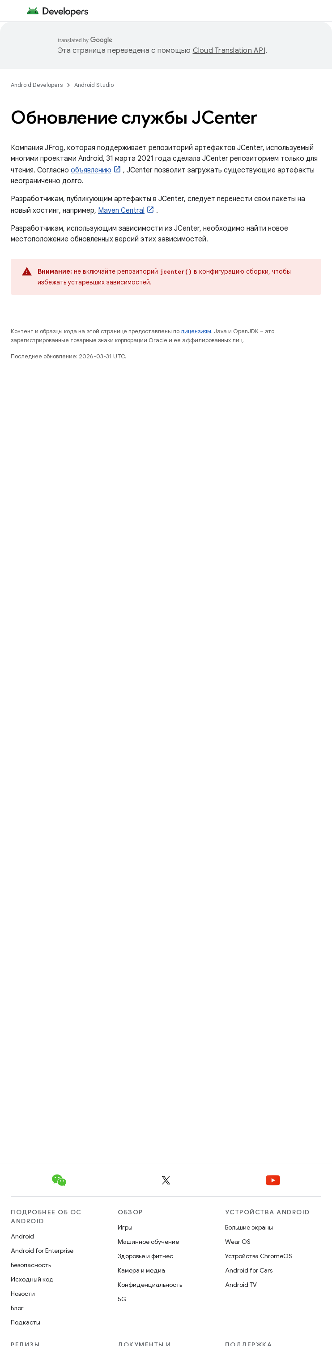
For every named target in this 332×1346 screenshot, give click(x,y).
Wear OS (238, 1242)
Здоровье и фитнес (145, 1256)
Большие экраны (249, 1227)
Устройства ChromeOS (258, 1256)
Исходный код (32, 1279)
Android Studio (94, 85)
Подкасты (25, 1322)
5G (122, 1299)
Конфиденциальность (150, 1285)
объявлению (91, 170)
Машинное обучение (148, 1242)
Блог (17, 1308)
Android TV (241, 1285)
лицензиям (196, 331)
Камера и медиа (141, 1270)
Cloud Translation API (229, 50)
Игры (125, 1227)
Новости (23, 1294)
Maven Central (121, 210)
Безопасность (31, 1265)
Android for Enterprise (42, 1251)
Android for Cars (248, 1270)
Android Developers (37, 85)
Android (22, 1236)
